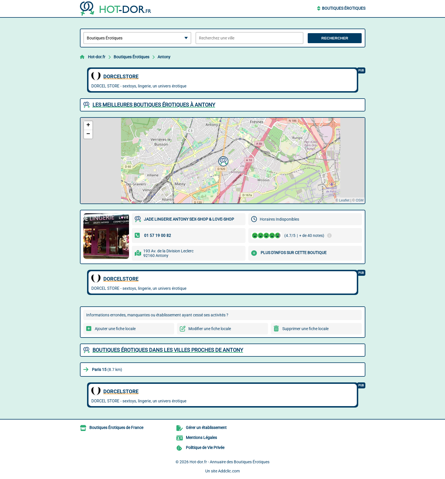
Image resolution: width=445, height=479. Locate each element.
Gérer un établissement (206, 427)
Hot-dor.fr (96, 57)
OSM (359, 200)
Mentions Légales (201, 437)
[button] (222, 160)
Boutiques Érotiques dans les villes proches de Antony (167, 350)
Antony (164, 57)
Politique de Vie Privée (205, 447)
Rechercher (334, 38)
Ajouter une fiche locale (115, 328)
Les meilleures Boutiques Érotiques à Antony (153, 105)
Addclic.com (229, 471)
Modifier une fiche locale (209, 328)
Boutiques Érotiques (343, 8)
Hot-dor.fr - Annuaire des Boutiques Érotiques (229, 462)
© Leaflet (342, 200)
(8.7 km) (107, 369)
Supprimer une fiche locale (305, 328)
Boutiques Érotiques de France (116, 427)
